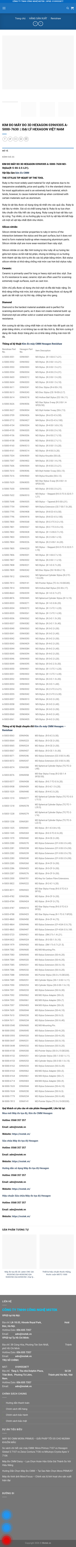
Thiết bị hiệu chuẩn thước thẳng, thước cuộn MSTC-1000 (56, 1273)
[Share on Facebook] (5, 139)
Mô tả (5, 151)
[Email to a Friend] (15, 139)
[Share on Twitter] (10, 139)
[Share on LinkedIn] (26, 139)
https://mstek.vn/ (21, 1134)
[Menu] (4, 8)
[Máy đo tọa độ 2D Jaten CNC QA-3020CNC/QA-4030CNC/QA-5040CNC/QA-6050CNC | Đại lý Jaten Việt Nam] (19, 1252)
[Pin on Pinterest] (20, 139)
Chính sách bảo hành (17, 1415)
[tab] (38, 151)
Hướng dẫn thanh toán (17, 1403)
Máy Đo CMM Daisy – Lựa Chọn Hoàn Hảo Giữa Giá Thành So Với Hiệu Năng (36, 1463)
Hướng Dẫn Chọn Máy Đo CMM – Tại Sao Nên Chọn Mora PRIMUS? (37, 1471)
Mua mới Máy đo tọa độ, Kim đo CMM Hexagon (27, 1113)
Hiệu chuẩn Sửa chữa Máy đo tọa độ (21, 1195)
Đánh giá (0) (8, 157)
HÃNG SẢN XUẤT (38, 18)
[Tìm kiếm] (68, 8)
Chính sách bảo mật (16, 1421)
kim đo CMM (22, 172)
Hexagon (33, 1140)
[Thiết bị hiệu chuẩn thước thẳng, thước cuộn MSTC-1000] (56, 1252)
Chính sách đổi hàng (16, 1409)
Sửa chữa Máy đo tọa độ (15, 1140)
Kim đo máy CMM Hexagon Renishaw (42, 343)
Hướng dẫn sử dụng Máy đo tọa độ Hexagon (25, 1168)
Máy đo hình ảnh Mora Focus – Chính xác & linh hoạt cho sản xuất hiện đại (36, 1478)
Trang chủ (20, 18)
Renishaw (56, 18)
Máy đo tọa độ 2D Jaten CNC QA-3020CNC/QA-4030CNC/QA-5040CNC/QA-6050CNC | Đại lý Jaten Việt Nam (19, 1275)
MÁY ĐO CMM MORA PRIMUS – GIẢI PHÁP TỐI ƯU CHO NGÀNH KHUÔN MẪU (36, 1440)
